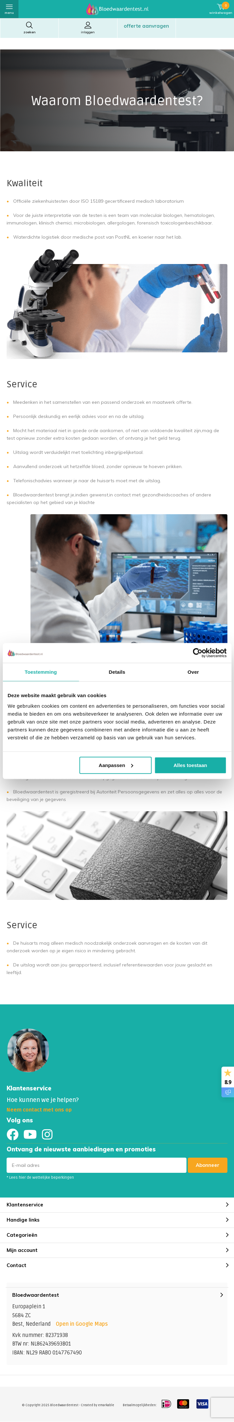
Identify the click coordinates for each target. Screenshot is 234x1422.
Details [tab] (117, 672)
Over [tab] (193, 672)
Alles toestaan (190, 765)
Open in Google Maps (82, 1324)
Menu (9, 9)
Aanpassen (116, 765)
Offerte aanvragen (146, 26)
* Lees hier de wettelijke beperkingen (40, 1177)
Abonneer (207, 1165)
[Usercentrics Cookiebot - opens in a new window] (197, 653)
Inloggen (88, 27)
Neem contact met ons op (39, 1110)
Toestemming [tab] (41, 672)
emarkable (106, 1405)
